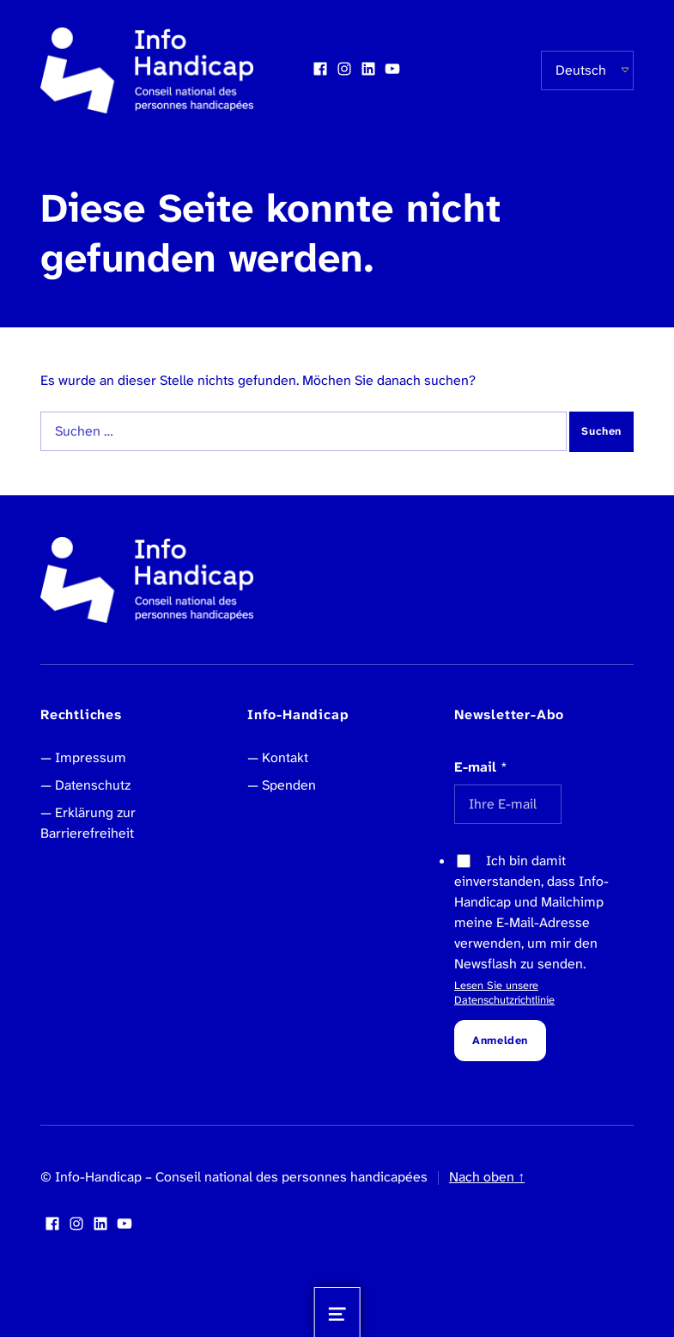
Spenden (289, 785)
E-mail (480, 767)
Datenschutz (93, 785)
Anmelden (500, 1040)
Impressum (90, 757)
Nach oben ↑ (487, 1177)
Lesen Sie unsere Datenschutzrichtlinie (504, 992)
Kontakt (285, 757)
